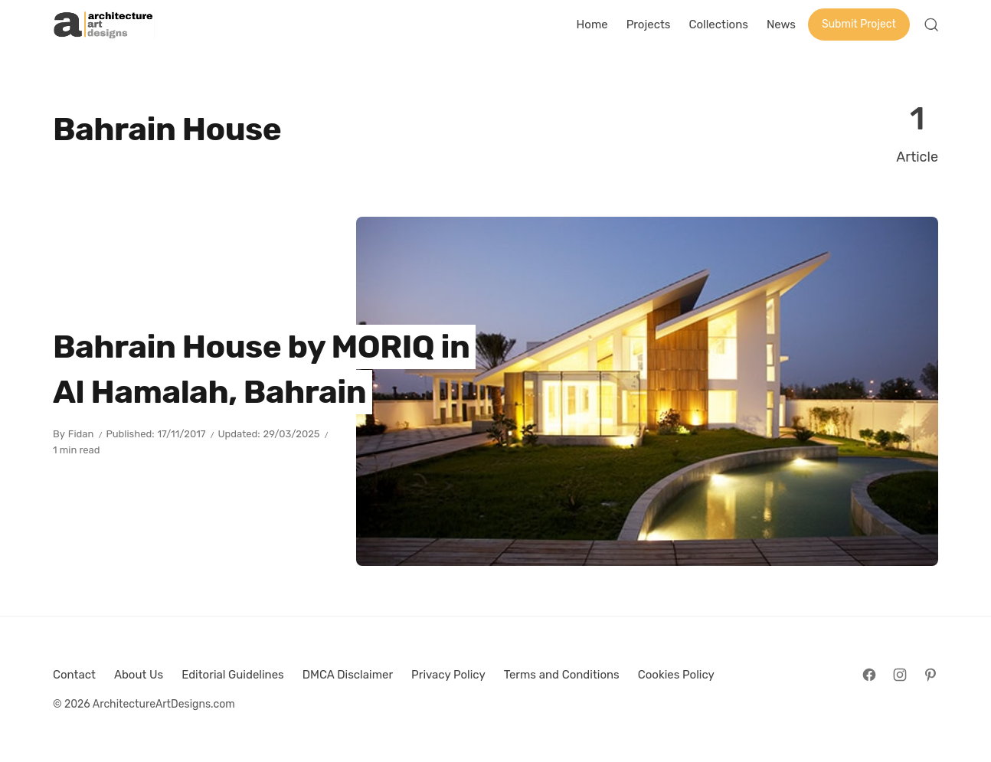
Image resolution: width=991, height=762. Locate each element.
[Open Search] (931, 24)
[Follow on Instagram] (900, 674)
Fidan (81, 434)
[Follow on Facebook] (869, 674)
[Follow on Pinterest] (930, 674)
